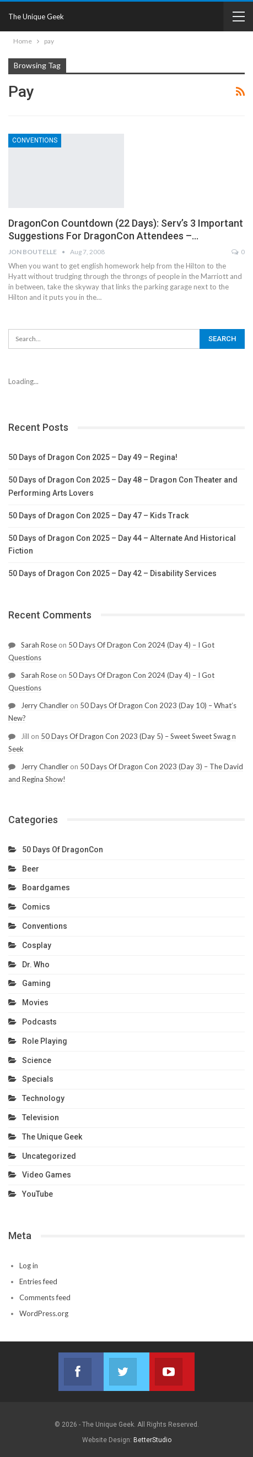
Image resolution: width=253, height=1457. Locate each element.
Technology (43, 1098)
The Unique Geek (36, 16)
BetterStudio (152, 1440)
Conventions (34, 140)
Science (36, 1060)
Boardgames (46, 887)
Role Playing (44, 1041)
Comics (36, 906)
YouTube (37, 1194)
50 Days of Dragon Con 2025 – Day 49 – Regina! (92, 457)
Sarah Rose (39, 644)
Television (40, 1117)
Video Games (46, 1174)
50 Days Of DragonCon (62, 849)
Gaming (36, 983)
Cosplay (36, 945)
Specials (37, 1079)
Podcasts (39, 1021)
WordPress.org (43, 1313)
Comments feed (45, 1297)
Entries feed (38, 1281)
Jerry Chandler (44, 705)
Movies (35, 1002)
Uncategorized (49, 1156)
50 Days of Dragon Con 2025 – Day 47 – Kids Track (98, 515)
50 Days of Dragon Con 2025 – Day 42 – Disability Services (112, 573)
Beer (30, 868)
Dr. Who (36, 964)
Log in (28, 1265)
